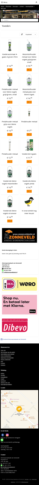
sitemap (26, 479)
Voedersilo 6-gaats (29, 154)
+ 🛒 (10, 69)
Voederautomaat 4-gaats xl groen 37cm (10, 55)
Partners (3, 365)
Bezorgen (15, 6)
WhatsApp (8, 6)
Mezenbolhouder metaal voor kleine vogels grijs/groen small (29, 58)
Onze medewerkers (6, 356)
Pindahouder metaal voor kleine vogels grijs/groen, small (10, 92)
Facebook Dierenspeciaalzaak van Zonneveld (13, 339)
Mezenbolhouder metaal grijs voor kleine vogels (29, 92)
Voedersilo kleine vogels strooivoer (9, 212)
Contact (22, 6)
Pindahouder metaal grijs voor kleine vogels (10, 124)
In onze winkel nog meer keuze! (29, 212)
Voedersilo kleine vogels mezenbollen (10, 182)
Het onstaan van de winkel (8, 352)
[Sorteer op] (28, 34)
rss (30, 479)
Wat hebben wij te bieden (7, 354)
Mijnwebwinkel (25, 482)
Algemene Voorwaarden (7, 358)
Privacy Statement (5, 359)
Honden (3, 375)
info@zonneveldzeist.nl (10, 272)
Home (2, 6)
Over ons (3, 350)
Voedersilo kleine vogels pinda (29, 182)
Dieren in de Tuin (5, 382)
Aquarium (3, 381)
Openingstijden (29, 6)
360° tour (3, 8)
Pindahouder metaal (29, 121)
